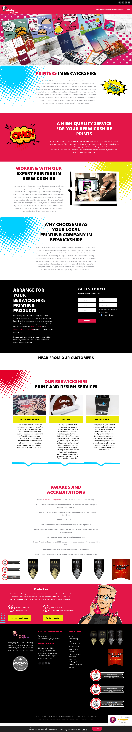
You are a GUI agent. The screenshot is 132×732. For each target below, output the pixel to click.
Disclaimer (72, 657)
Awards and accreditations (66, 489)
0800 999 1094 (99, 9)
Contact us (41, 589)
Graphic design (73, 639)
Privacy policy (73, 659)
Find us (71, 636)
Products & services (75, 644)
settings (84, 730)
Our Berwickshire (66, 381)
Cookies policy (73, 662)
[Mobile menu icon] (128, 9)
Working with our (39, 168)
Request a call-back (19, 618)
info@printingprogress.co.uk (114, 9)
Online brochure (74, 646)
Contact (71, 652)
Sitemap (71, 667)
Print (70, 641)
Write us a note (52, 618)
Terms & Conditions (75, 664)
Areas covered (73, 649)
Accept (97, 729)
